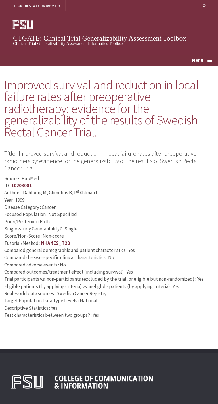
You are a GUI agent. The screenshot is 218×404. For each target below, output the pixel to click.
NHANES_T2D (55, 243)
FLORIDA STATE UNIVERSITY (37, 6)
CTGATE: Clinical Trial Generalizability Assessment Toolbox (99, 38)
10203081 (21, 185)
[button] (204, 6)
